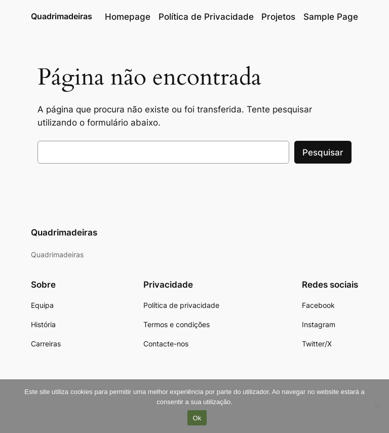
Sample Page (330, 17)
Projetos (278, 17)
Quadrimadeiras (61, 16)
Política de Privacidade (206, 17)
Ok (196, 418)
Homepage (127, 17)
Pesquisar (322, 152)
